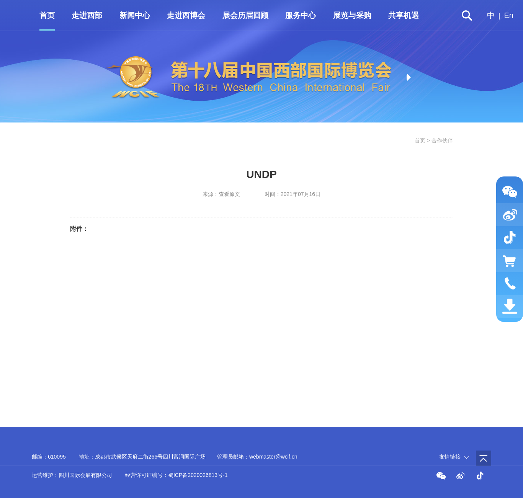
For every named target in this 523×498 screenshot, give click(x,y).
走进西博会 (186, 15)
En (508, 15)
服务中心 (300, 15)
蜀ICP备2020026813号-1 (198, 475)
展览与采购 (352, 15)
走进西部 (87, 15)
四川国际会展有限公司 (85, 475)
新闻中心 (134, 15)
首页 (47, 15)
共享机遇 (403, 15)
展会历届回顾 (245, 15)
